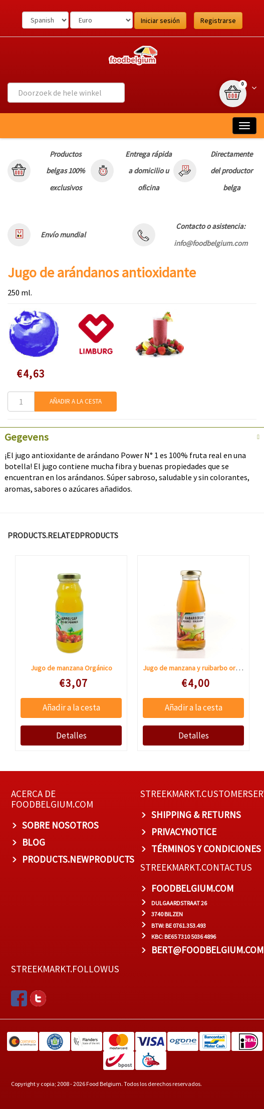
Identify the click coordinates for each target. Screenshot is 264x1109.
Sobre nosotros (60, 825)
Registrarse (218, 20)
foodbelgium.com (192, 888)
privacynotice (183, 832)
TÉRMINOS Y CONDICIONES (206, 849)
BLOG (33, 842)
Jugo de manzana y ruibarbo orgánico (199, 667)
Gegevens (27, 437)
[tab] (132, 436)
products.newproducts (78, 859)
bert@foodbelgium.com (207, 950)
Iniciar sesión (160, 20)
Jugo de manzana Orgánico (71, 667)
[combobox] (66, 93)
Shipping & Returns (196, 815)
